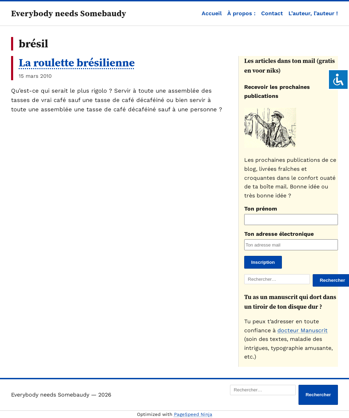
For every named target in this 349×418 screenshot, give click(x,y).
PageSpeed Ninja (193, 414)
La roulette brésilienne (77, 62)
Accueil (212, 13)
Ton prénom (260, 208)
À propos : (241, 13)
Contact (272, 13)
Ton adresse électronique (279, 234)
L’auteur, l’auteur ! (313, 13)
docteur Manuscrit (302, 330)
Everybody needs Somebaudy (68, 13)
